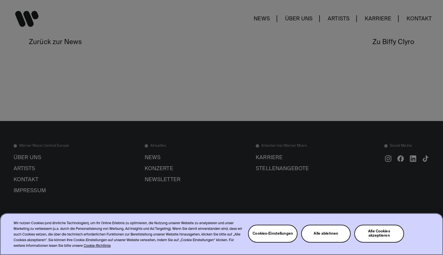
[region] (221, 234)
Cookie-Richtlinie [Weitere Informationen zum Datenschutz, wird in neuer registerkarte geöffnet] (97, 246)
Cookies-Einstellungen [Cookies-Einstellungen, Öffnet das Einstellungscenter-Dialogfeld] (273, 233)
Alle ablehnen (326, 233)
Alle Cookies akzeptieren (379, 233)
